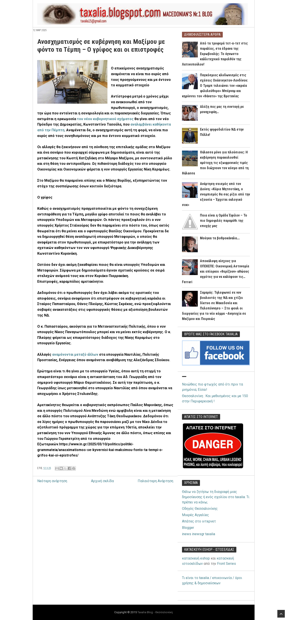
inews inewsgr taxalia (198, 534)
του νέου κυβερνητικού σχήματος (105, 119)
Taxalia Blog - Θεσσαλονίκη (155, 612)
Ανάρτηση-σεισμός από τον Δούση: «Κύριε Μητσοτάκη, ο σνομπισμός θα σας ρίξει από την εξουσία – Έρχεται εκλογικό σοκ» (216, 194)
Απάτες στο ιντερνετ (199, 521)
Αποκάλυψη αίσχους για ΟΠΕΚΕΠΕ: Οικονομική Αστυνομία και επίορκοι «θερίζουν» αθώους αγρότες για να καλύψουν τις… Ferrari (215, 271)
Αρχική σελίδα (102, 481)
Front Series (226, 563)
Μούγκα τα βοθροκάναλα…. (220, 238)
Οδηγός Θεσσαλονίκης (200, 508)
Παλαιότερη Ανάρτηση (155, 481)
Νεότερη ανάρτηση (52, 481)
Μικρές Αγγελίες (195, 515)
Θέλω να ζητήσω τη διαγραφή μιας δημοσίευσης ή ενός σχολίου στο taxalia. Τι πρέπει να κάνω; (215, 497)
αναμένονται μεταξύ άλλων (75, 354)
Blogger (188, 528)
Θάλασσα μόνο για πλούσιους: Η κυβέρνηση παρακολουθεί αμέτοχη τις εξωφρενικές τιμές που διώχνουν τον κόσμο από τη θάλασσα (215, 162)
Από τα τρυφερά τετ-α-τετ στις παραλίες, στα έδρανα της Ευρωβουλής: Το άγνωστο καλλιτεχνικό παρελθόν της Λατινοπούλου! (215, 53)
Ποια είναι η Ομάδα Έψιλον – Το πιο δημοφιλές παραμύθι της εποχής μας (223, 220)
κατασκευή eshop (196, 558)
